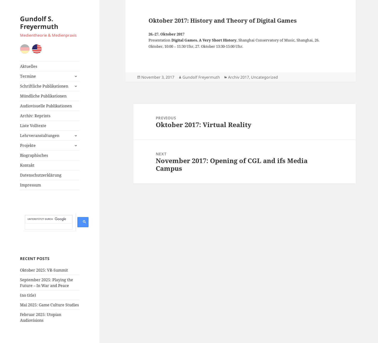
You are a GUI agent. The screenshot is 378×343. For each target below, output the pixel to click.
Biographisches (34, 155)
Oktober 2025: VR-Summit (44, 270)
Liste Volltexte (33, 125)
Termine (28, 76)
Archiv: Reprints (35, 115)
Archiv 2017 (238, 77)
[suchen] (48, 219)
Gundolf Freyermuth (201, 77)
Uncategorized (264, 77)
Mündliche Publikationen (43, 96)
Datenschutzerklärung (40, 175)
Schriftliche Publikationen (44, 86)
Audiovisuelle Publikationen (46, 106)
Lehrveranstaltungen (39, 135)
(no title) (28, 295)
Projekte (28, 145)
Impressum (30, 185)
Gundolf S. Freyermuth (39, 22)
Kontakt (27, 165)
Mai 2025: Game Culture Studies (49, 305)
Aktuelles (28, 66)
